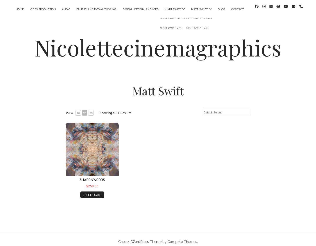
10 (78, 109)
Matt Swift (199, 9)
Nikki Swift (173, 9)
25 (84, 109)
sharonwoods (92, 176)
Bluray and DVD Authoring (96, 9)
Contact (237, 9)
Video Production (43, 9)
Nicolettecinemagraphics (158, 43)
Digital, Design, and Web (141, 9)
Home (20, 9)
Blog (221, 9)
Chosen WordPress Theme (140, 238)
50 (90, 109)
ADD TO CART (92, 191)
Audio (66, 9)
